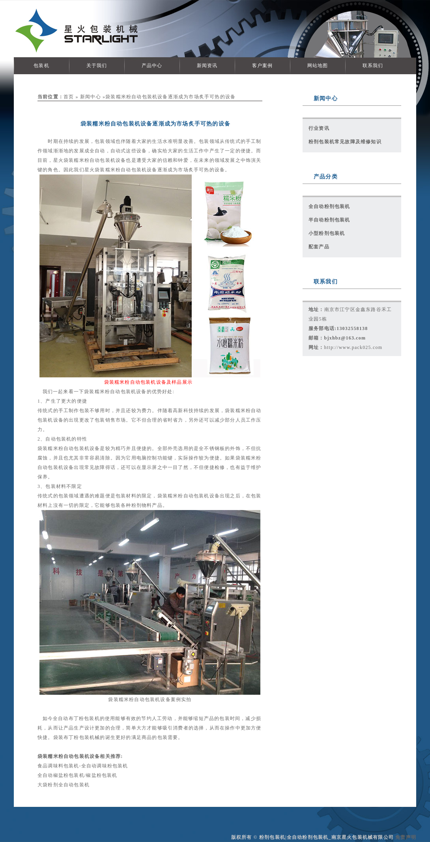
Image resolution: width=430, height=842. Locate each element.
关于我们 (96, 65)
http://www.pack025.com (353, 347)
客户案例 (262, 65)
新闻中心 (90, 96)
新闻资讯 (207, 65)
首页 (69, 96)
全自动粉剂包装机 (329, 206)
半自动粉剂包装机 (329, 220)
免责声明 (405, 837)
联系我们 (373, 65)
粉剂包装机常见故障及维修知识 (344, 141)
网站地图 (317, 65)
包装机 (41, 65)
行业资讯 (318, 128)
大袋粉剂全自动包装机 (63, 785)
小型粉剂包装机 (326, 233)
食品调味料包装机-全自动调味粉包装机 (82, 766)
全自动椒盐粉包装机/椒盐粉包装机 (77, 775)
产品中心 (152, 65)
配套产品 (318, 246)
